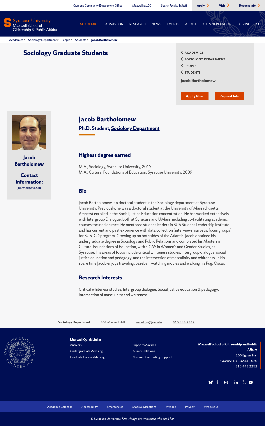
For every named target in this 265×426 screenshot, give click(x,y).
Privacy (190, 407)
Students (81, 40)
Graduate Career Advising (87, 357)
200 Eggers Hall (246, 355)
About (191, 24)
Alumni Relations (217, 24)
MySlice (170, 407)
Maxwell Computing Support (152, 357)
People (66, 40)
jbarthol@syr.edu (29, 188)
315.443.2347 (184, 322)
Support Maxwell (144, 345)
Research (137, 24)
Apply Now (194, 96)
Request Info (247, 6)
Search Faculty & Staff (174, 6)
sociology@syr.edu (149, 322)
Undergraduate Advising (86, 351)
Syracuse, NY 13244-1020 (238, 361)
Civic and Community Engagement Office (97, 6)
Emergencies (115, 407)
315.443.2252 (246, 366)
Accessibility (89, 407)
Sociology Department (42, 40)
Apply (201, 6)
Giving (244, 24)
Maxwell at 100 (141, 6)
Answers (76, 345)
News (156, 24)
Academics (89, 24)
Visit (222, 6)
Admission (114, 24)
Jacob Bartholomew (104, 40)
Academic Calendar (59, 407)
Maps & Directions (144, 407)
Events (173, 24)
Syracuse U (211, 407)
